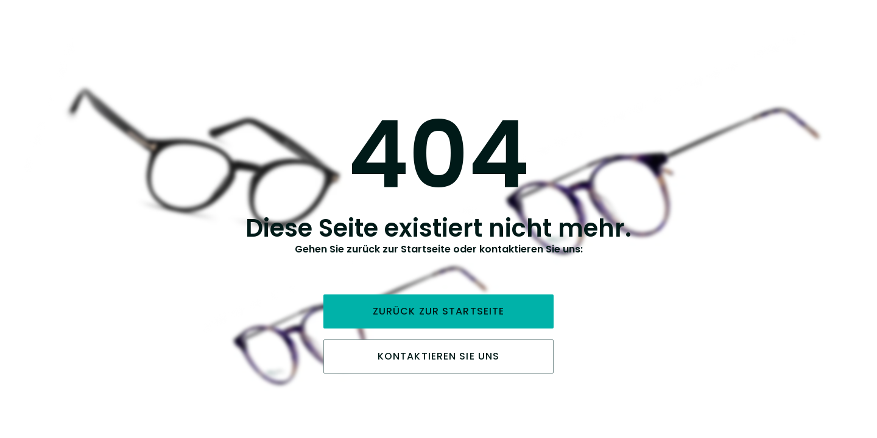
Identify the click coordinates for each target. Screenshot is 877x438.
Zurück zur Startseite (439, 311)
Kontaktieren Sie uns (438, 356)
